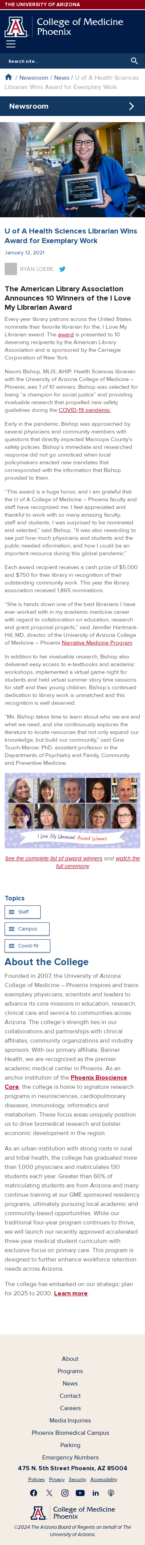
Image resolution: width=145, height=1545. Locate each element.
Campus (28, 928)
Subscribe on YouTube (80, 1493)
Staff (23, 912)
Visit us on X (49, 1493)
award (66, 334)
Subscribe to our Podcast (111, 1493)
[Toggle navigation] (11, 44)
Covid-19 (28, 945)
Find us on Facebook (34, 1493)
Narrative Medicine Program (97, 642)
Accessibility (103, 1479)
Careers (70, 1408)
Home (8, 77)
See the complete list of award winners (53, 858)
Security (77, 1479)
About (70, 1359)
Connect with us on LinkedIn (96, 1493)
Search (132, 61)
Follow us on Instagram (65, 1493)
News (61, 78)
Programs (70, 1371)
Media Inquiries (70, 1420)
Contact (70, 1396)
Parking (70, 1445)
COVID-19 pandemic (84, 409)
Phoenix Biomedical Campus (70, 1433)
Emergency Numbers (70, 1457)
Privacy (57, 1479)
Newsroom (33, 78)
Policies (36, 1479)
